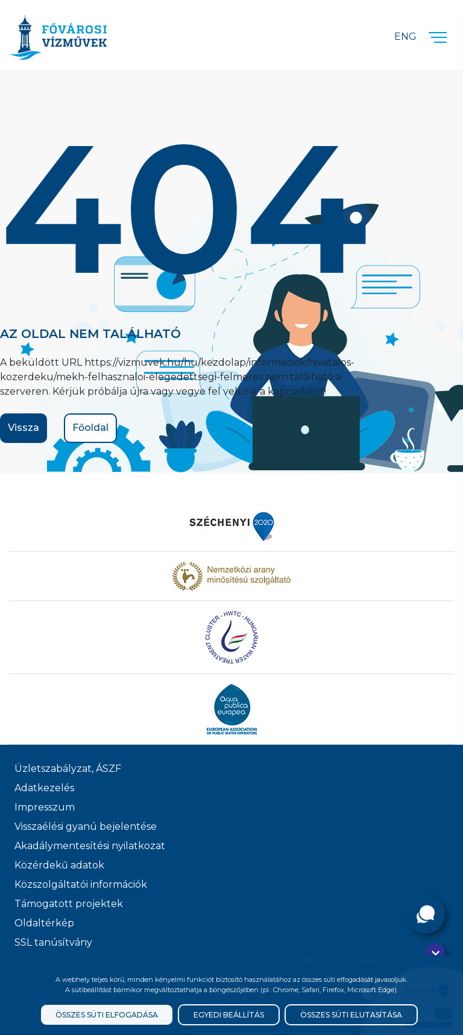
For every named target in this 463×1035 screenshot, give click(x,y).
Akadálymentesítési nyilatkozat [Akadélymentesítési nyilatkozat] (89, 846)
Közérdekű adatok (59, 865)
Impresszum (44, 807)
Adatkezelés (44, 788)
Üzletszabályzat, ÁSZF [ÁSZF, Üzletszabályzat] (67, 768)
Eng (405, 36)
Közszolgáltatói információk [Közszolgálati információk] (80, 884)
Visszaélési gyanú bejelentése (85, 826)
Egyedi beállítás (229, 1014)
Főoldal (90, 427)
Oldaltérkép (44, 923)
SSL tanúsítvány (53, 942)
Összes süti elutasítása (351, 1014)
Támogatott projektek (68, 903)
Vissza (23, 427)
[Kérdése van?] (425, 914)
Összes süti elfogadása (106, 1014)
